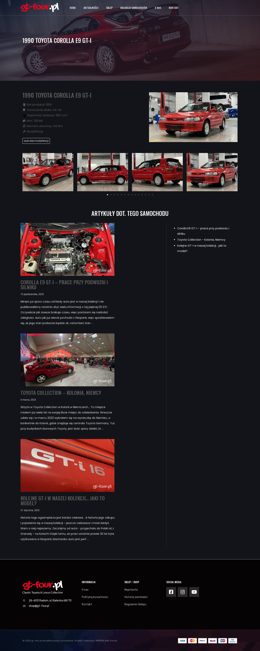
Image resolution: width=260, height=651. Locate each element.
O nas (158, 8)
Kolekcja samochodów (133, 8)
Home (73, 8)
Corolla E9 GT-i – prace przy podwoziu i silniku (64, 284)
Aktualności (91, 8)
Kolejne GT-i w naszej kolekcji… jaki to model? (63, 500)
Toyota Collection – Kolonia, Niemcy (61, 392)
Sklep (109, 8)
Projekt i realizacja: (85, 640)
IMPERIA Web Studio (106, 640)
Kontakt (174, 8)
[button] (107, 194)
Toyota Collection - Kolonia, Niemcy (201, 240)
